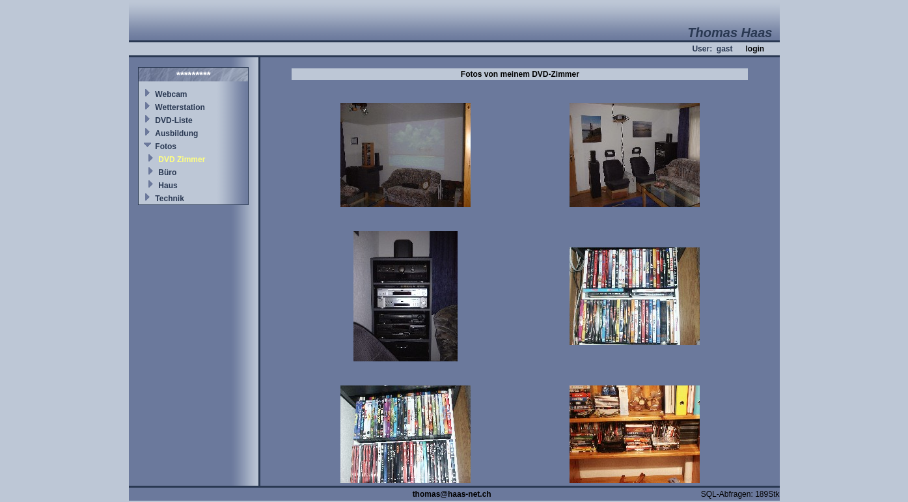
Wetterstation (179, 107)
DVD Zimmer (181, 159)
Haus (167, 185)
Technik (169, 198)
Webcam (171, 94)
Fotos (165, 146)
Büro (167, 172)
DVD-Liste (173, 120)
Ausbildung (176, 133)
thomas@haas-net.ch (452, 494)
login (754, 48)
